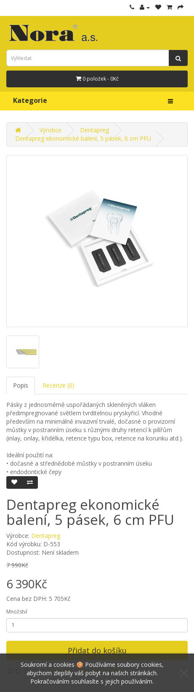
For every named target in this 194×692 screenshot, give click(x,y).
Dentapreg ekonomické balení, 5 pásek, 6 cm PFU (83, 138)
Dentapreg (94, 130)
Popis (20, 385)
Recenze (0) (58, 385)
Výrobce (50, 130)
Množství (16, 611)
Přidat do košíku (97, 650)
